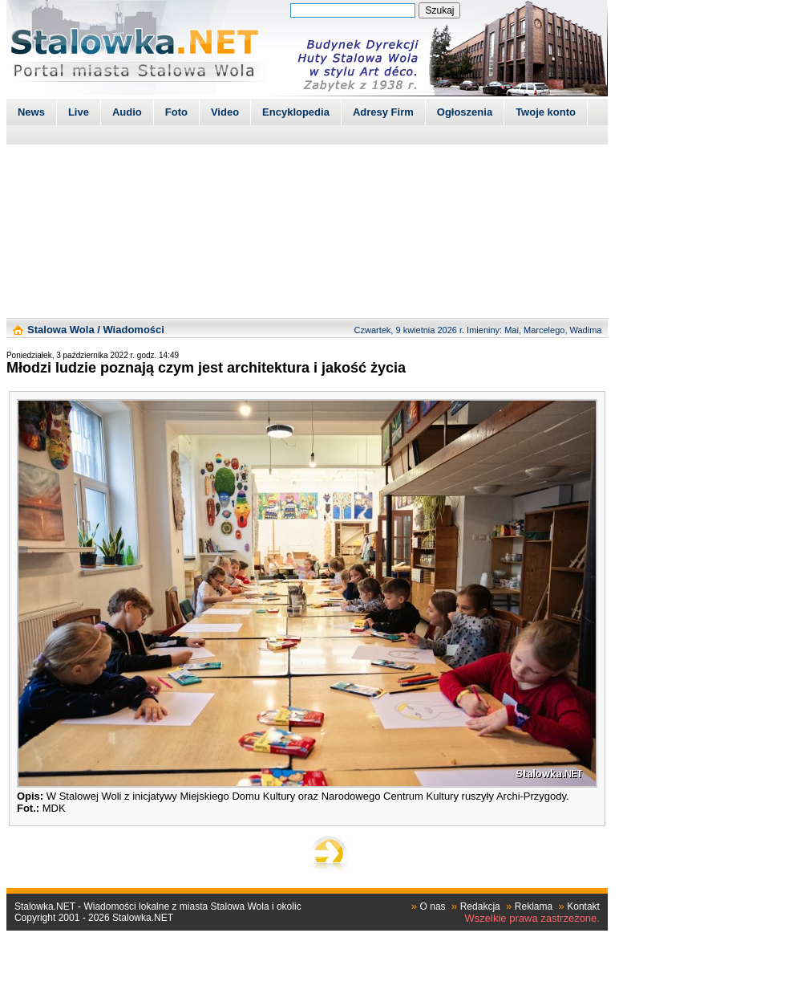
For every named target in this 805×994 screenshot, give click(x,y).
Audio (127, 112)
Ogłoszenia (464, 112)
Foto (176, 112)
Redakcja (480, 906)
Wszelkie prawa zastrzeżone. (532, 918)
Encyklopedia (296, 112)
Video (225, 112)
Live (78, 112)
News (31, 112)
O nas (433, 906)
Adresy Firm (383, 112)
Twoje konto (546, 112)
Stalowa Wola (61, 330)
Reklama (533, 906)
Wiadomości (133, 330)
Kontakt (583, 906)
